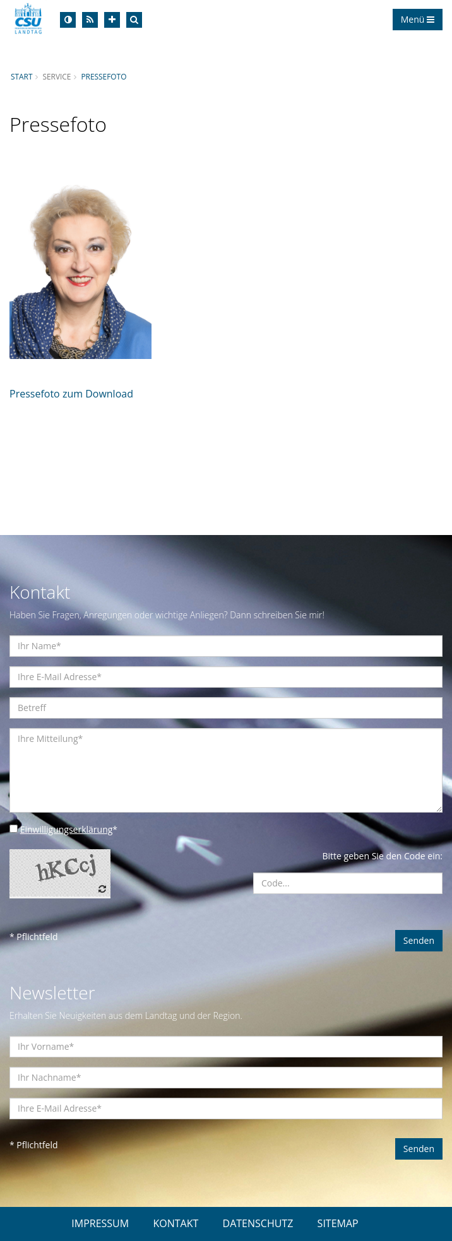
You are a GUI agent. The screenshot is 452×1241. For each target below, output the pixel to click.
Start (21, 76)
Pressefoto (103, 76)
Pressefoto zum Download (71, 394)
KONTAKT (175, 1223)
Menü (417, 19)
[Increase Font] (112, 20)
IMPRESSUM (100, 1223)
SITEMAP (338, 1223)
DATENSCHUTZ (258, 1223)
